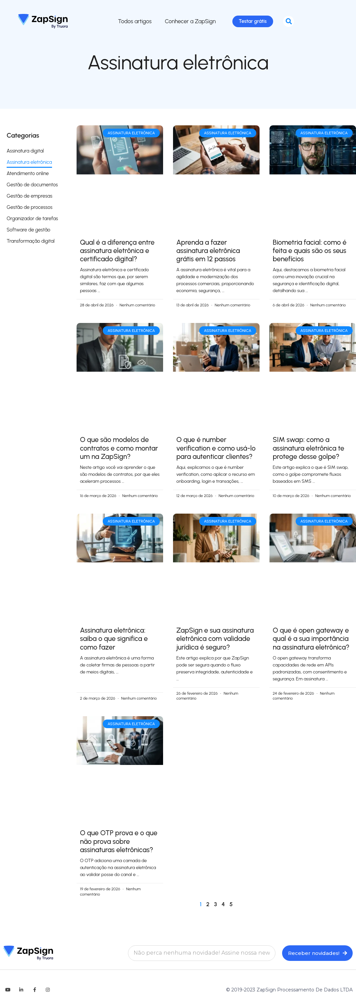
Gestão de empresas (29, 197)
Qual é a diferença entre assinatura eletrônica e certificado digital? (117, 251)
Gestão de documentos (32, 186)
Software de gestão (28, 231)
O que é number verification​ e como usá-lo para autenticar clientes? (216, 449)
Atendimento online (28, 175)
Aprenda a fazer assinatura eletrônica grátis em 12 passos (208, 251)
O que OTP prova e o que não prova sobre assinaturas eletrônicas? (118, 842)
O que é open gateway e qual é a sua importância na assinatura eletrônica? (311, 639)
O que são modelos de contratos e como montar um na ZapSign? (119, 449)
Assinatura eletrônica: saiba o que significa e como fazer (114, 639)
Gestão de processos (29, 209)
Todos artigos (132, 22)
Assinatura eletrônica (29, 163)
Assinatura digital (25, 152)
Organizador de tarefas (32, 220)
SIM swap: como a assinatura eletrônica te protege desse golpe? (308, 449)
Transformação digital (31, 242)
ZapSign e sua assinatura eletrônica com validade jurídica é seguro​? (215, 639)
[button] (288, 22)
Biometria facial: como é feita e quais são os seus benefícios (309, 251)
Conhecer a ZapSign (187, 22)
